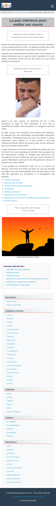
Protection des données (14, 468)
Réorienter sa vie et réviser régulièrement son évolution (27, 198)
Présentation (11, 453)
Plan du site (10, 471)
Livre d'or (10, 464)
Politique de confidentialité (24, 496)
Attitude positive (12, 272)
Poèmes (9, 404)
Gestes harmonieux (12, 192)
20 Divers (10, 383)
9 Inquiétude (11, 344)
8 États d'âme (11, 340)
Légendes (10, 401)
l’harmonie (34, 279)
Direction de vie (10, 201)
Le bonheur (9, 189)
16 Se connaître (12, 369)
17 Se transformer (12, 373)
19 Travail (10, 380)
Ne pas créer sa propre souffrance (18, 186)
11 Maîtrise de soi (12, 351)
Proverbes (10, 436)
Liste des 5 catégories (14, 411)
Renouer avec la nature (13, 183)
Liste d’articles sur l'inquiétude (18, 285)
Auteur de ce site (12, 460)
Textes (9, 408)
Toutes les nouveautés (14, 305)
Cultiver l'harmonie (12, 180)
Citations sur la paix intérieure (17, 279)
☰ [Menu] (52, 6)
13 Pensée (10, 358)
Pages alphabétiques (13, 475)
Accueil (16, 12)
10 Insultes (10, 347)
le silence (44, 279)
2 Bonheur (10, 318)
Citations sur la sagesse (15, 282)
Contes (9, 393)
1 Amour (9, 315)
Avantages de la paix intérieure (18, 269)
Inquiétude (23, 12)
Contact (9, 446)
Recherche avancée (13, 457)
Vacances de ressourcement (15, 195)
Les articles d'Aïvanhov (14, 482)
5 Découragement (12, 329)
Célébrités (10, 429)
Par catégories (11, 422)
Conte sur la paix (12, 275)
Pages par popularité (13, 478)
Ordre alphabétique (13, 425)
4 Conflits (10, 326)
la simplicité (31, 282)
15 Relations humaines (14, 365)
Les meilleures (11, 432)
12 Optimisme (11, 354)
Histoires (9, 397)
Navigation (10, 450)
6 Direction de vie (12, 333)
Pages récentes (11, 301)
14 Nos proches (12, 362)
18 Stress (9, 376)
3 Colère (9, 322)
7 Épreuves (10, 337)
